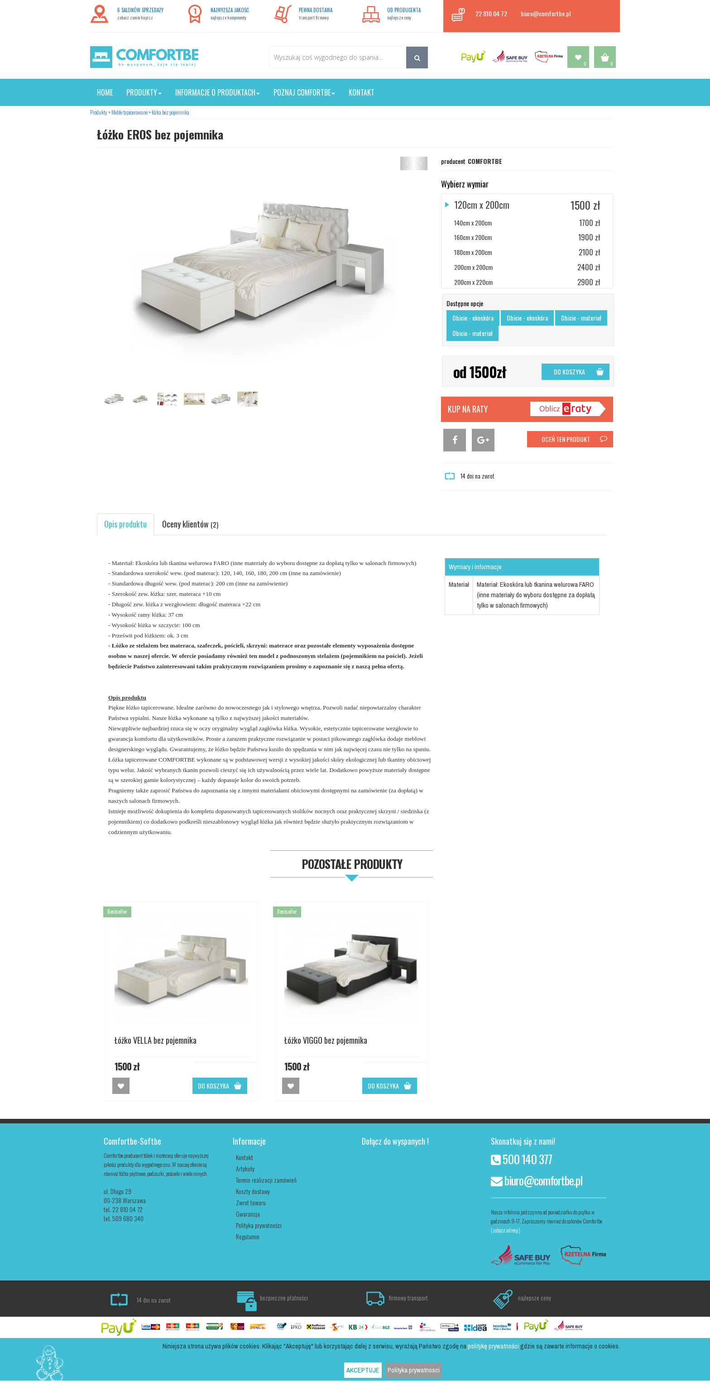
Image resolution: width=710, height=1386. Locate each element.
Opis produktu (125, 524)
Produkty (144, 92)
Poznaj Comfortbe (304, 92)
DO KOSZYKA (579, 371)
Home (105, 92)
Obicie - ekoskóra (473, 317)
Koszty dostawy (253, 1191)
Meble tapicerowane (129, 112)
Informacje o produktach (217, 92)
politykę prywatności (493, 1346)
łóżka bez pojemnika (170, 112)
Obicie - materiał (581, 317)
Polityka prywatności (259, 1225)
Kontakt (361, 92)
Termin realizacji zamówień (266, 1180)
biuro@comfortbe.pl (546, 13)
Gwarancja (248, 1213)
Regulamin (247, 1236)
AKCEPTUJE (362, 1370)
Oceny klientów (190, 524)
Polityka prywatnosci (414, 1370)
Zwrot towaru (251, 1202)
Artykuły (245, 1168)
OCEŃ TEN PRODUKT (575, 439)
